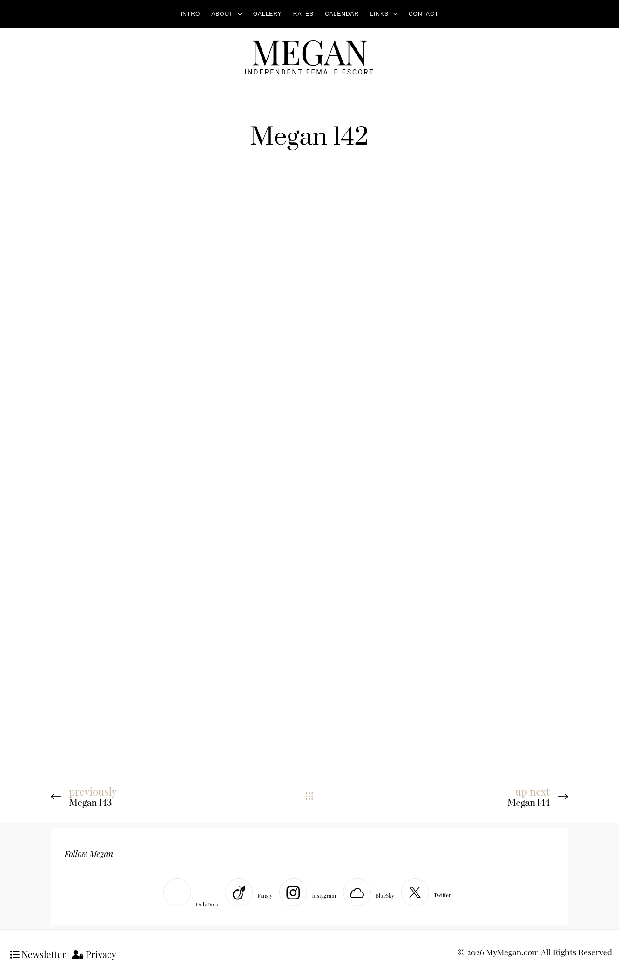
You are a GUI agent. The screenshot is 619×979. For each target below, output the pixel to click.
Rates (303, 14)
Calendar (342, 14)
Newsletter (38, 954)
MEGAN (309, 51)
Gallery (267, 14)
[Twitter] (428, 892)
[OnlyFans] (192, 894)
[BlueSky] (371, 892)
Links (379, 14)
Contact (423, 14)
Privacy (94, 954)
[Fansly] (251, 892)
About (222, 14)
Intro (190, 14)
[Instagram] (309, 892)
